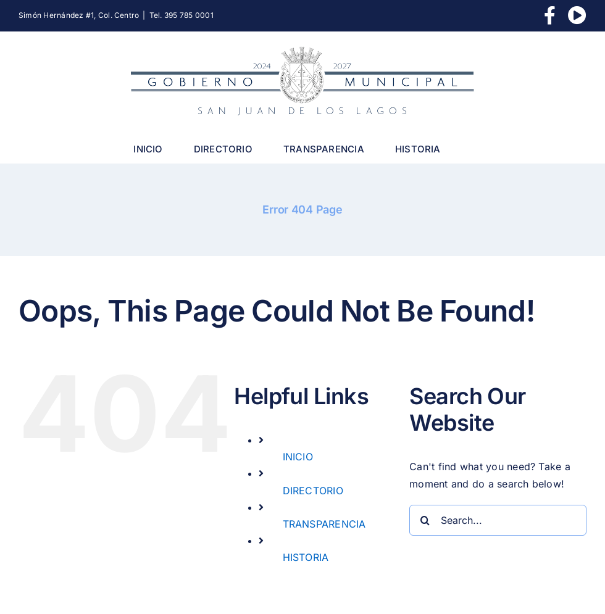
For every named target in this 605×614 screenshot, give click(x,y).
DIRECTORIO (313, 490)
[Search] (424, 520)
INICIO (298, 456)
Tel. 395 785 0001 (181, 15)
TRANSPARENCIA (324, 524)
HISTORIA (306, 557)
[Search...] (497, 520)
